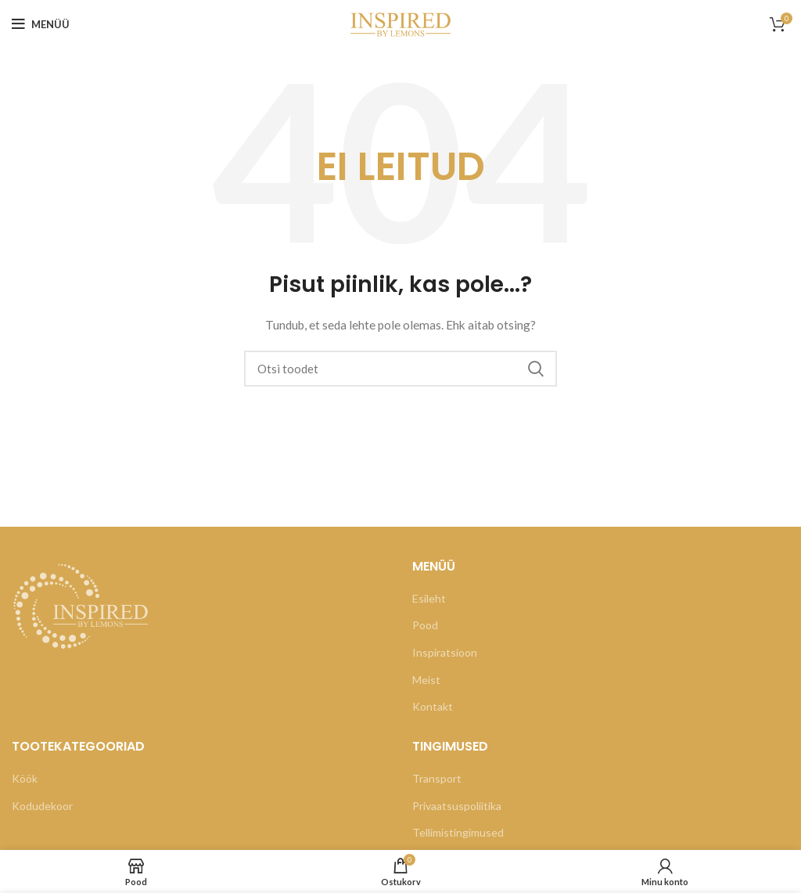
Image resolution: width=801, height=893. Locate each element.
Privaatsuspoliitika (456, 805)
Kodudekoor (42, 805)
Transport (437, 778)
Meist (426, 679)
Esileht (429, 598)
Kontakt (432, 706)
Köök (25, 778)
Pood (425, 625)
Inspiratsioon (444, 652)
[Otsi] (400, 369)
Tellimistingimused (458, 832)
